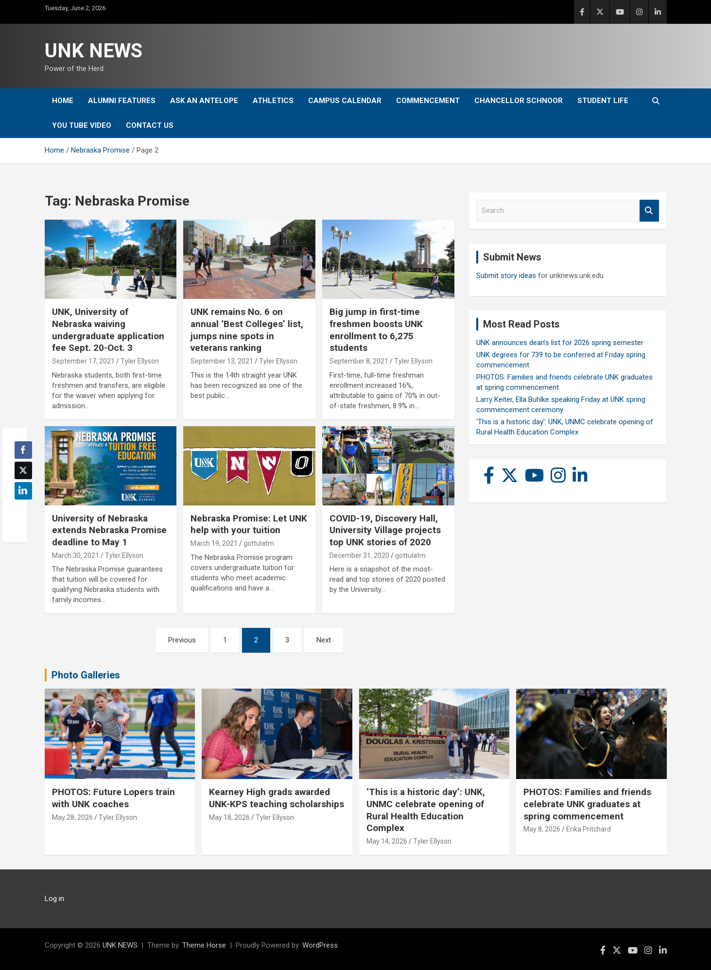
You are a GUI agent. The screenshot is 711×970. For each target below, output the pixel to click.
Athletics (273, 100)
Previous (182, 640)
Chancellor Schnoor (518, 100)
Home (62, 100)
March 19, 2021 (214, 543)
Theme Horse (204, 945)
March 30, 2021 (75, 555)
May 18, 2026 (229, 817)
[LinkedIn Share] (23, 491)
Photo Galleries (86, 675)
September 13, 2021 (222, 361)
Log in (54, 898)
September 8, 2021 (358, 361)
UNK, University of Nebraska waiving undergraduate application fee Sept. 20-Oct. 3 (108, 329)
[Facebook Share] (23, 450)
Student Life (602, 100)
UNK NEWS (93, 50)
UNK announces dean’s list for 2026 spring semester (559, 342)
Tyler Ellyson (140, 361)
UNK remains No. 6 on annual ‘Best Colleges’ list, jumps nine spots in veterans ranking (247, 329)
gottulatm (258, 543)
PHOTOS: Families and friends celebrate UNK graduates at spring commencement (587, 803)
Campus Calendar (345, 100)
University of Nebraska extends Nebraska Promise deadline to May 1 (109, 530)
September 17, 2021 (83, 361)
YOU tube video (81, 125)
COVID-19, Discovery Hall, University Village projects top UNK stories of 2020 (385, 530)
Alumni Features (122, 100)
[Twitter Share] (23, 470)
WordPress (320, 945)
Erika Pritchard (588, 829)
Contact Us (149, 125)
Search (649, 211)
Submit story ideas (506, 275)
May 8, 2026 (541, 829)
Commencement (428, 100)
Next (323, 640)
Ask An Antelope (204, 100)
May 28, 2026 (72, 817)
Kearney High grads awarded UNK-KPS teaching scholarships (276, 798)
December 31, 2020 (359, 555)
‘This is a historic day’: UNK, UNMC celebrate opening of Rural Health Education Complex (425, 809)
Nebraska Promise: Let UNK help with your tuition (249, 524)
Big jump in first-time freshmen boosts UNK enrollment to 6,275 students (376, 329)
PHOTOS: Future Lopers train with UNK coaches (113, 798)
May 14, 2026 (386, 841)
